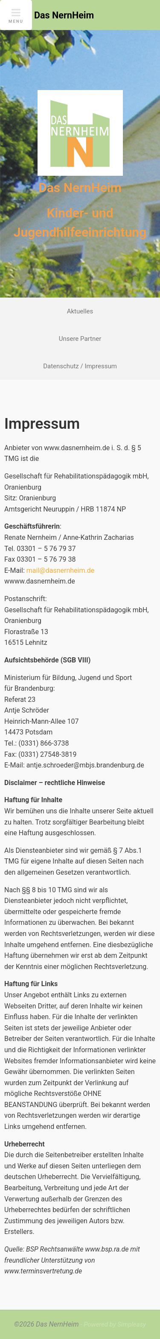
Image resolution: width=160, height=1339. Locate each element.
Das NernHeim (80, 187)
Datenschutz (61, 366)
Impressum (100, 366)
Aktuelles (80, 311)
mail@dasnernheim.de (60, 570)
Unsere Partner (80, 339)
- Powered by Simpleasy (112, 1324)
